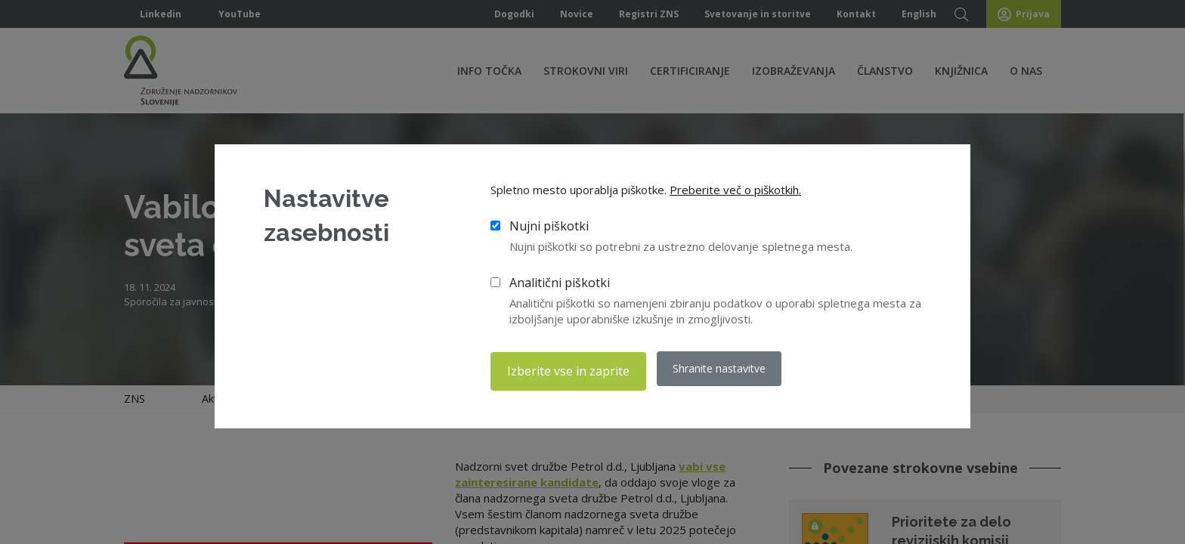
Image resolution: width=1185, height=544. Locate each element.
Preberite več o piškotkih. (735, 192)
